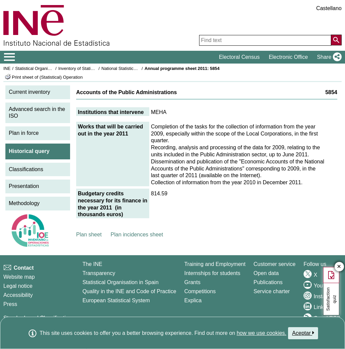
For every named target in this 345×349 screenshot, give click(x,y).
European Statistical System (116, 300)
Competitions (200, 291)
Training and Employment (215, 264)
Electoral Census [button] (239, 57)
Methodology (24, 203)
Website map (19, 277)
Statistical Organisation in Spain (45, 68)
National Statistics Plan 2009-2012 (134, 68)
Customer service (274, 264)
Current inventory (29, 92)
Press (10, 304)
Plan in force (24, 133)
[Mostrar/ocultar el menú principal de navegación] (9, 57)
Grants (192, 282)
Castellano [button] (329, 8)
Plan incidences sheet (137, 234)
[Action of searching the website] (336, 40)
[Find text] (265, 40)
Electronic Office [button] (288, 57)
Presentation (24, 186)
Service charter (272, 291)
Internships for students (212, 273)
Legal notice (17, 286)
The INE (92, 264)
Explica (193, 300)
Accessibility (18, 295)
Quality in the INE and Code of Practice (129, 291)
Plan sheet (89, 234)
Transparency (99, 273)
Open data (266, 273)
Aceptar (303, 333)
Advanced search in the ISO (37, 112)
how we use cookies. (261, 333)
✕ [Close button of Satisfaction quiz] (339, 267)
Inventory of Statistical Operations (90, 68)
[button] (328, 57)
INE (6, 68)
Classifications (26, 169)
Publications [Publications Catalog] (268, 282)
